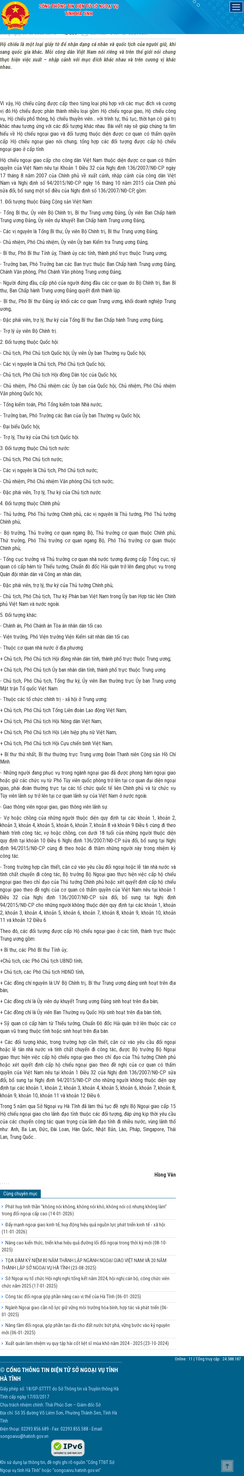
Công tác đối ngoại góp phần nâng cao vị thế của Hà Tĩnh (73, 1297)
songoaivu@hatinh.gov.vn (24, 1436)
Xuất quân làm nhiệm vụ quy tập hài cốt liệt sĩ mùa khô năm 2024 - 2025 (87, 1343)
